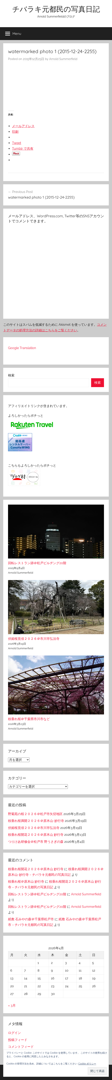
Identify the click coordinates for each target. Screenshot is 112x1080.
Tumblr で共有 (22, 148)
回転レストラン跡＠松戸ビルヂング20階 (37, 563)
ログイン (14, 1033)
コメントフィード (21, 1047)
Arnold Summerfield (63, 59)
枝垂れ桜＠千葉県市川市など (29, 719)
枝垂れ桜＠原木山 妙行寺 (26, 881)
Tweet (16, 143)
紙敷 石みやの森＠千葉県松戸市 (31, 919)
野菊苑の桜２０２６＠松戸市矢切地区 (35, 814)
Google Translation (22, 348)
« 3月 (12, 1005)
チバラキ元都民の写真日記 (56, 8)
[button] (97, 1071)
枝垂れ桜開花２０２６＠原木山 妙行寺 (35, 835)
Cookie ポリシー (87, 1063)
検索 (11, 375)
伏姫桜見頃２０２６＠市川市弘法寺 (33, 639)
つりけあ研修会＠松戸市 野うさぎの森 (35, 842)
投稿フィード (17, 1040)
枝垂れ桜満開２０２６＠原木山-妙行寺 (36, 821)
